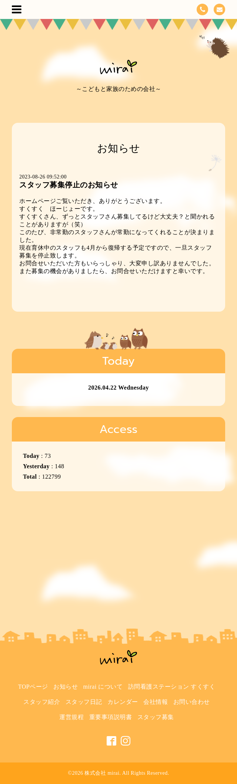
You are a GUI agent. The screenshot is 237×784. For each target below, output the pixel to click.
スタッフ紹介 (41, 702)
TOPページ (33, 686)
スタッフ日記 (84, 702)
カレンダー (122, 702)
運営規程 (71, 717)
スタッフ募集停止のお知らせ (68, 185)
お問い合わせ (191, 702)
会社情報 (155, 702)
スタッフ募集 (155, 717)
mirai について (103, 686)
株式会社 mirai (101, 773)
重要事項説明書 (110, 717)
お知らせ (65, 686)
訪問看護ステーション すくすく (172, 686)
